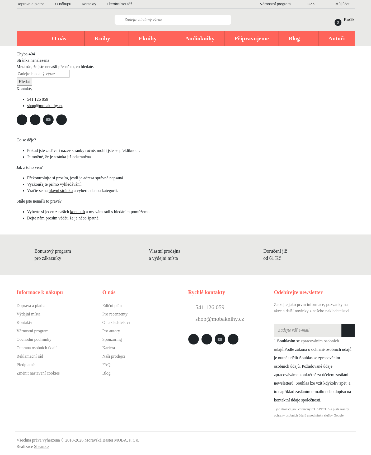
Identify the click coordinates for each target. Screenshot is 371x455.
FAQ (106, 364)
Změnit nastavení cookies (38, 373)
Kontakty (89, 4)
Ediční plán (112, 305)
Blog (106, 373)
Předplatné (26, 364)
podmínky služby (321, 415)
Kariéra (108, 348)
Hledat (24, 81)
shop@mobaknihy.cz (45, 105)
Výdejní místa (28, 314)
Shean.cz (41, 446)
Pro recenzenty (115, 314)
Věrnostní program (33, 331)
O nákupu (63, 4)
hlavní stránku (61, 190)
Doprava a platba (31, 4)
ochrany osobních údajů (290, 415)
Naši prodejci (113, 356)
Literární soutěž (119, 4)
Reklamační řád (30, 356)
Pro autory (111, 331)
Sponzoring (112, 339)
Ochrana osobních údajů (37, 348)
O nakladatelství (116, 322)
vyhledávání (70, 184)
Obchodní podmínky (34, 339)
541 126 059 (37, 99)
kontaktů (77, 211)
